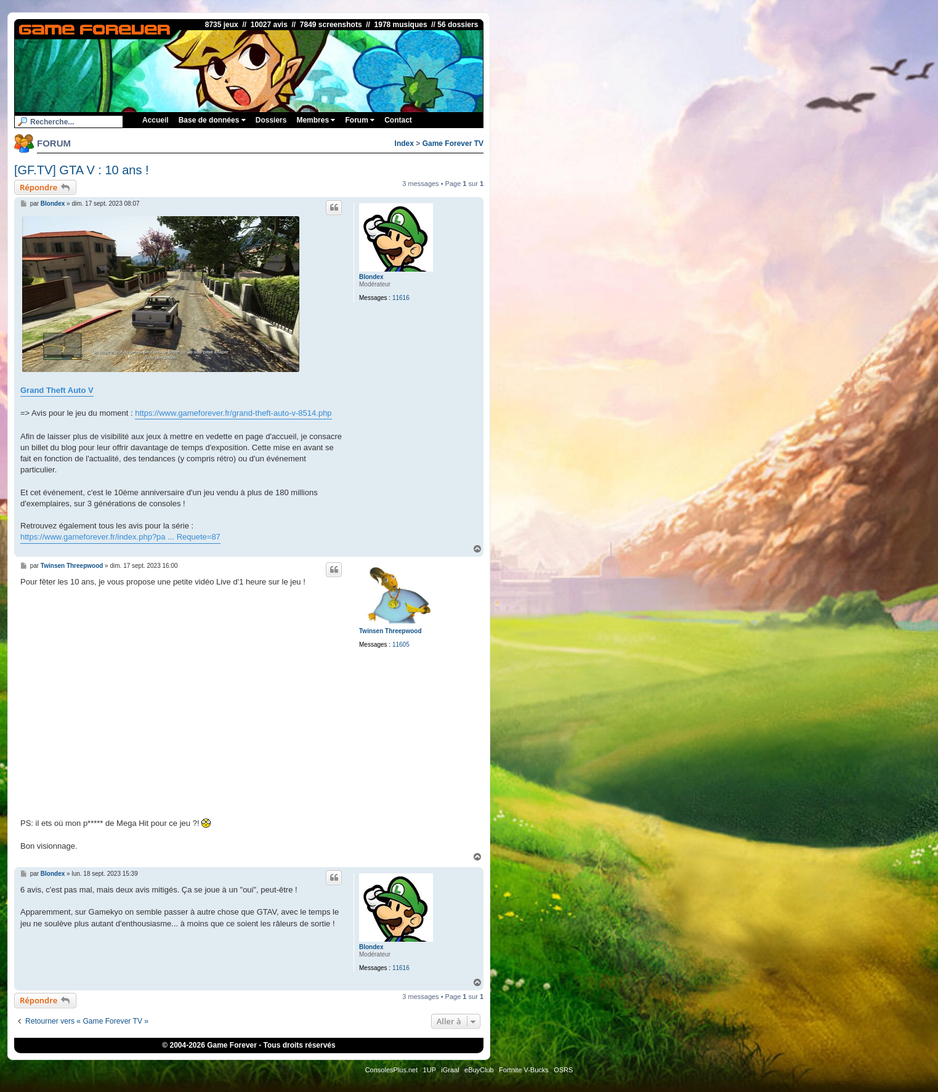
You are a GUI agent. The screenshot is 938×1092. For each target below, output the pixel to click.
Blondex (371, 276)
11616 (401, 297)
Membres (315, 120)
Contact (398, 120)
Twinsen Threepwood (390, 631)
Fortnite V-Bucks (524, 1070)
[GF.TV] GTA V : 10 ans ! (81, 170)
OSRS (563, 1070)
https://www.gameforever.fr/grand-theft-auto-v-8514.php (233, 413)
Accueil (155, 120)
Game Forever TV (453, 143)
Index (404, 143)
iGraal (450, 1070)
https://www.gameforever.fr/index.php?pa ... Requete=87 (120, 536)
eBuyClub (479, 1070)
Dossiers (271, 120)
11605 (401, 644)
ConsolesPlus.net (391, 1070)
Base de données (212, 120)
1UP (429, 1070)
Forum (359, 120)
